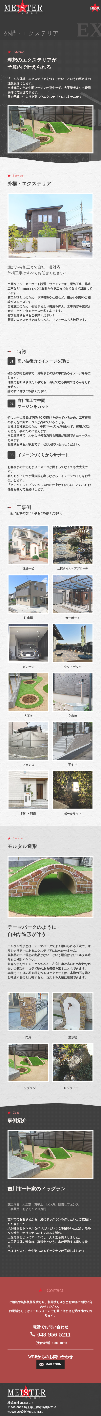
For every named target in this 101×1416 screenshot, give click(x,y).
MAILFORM (54, 1364)
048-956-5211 (54, 1334)
